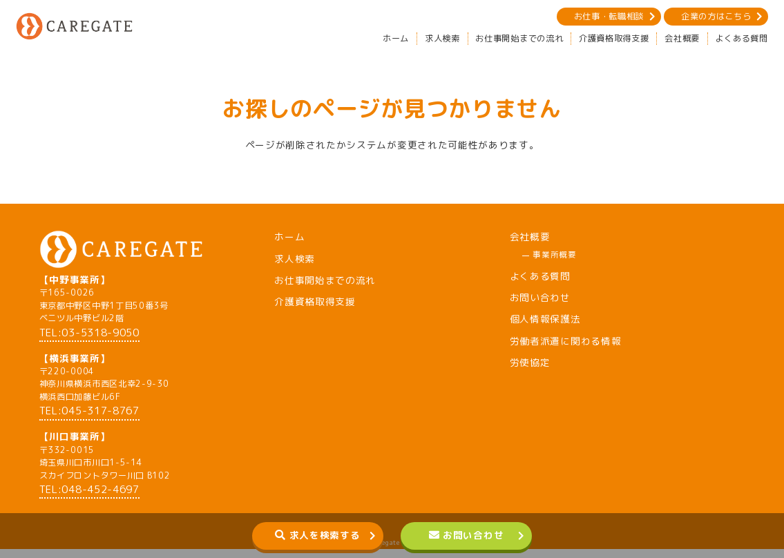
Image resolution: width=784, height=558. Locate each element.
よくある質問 (742, 38)
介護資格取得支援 (614, 38)
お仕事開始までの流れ (519, 38)
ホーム (396, 38)
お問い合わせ (473, 534)
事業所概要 (554, 254)
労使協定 (530, 362)
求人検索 (442, 38)
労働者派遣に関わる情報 (566, 340)
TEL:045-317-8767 (89, 419)
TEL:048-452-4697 (89, 498)
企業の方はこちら (716, 16)
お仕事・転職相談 (609, 16)
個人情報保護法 (545, 318)
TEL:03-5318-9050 (89, 341)
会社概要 (682, 38)
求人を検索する (325, 534)
